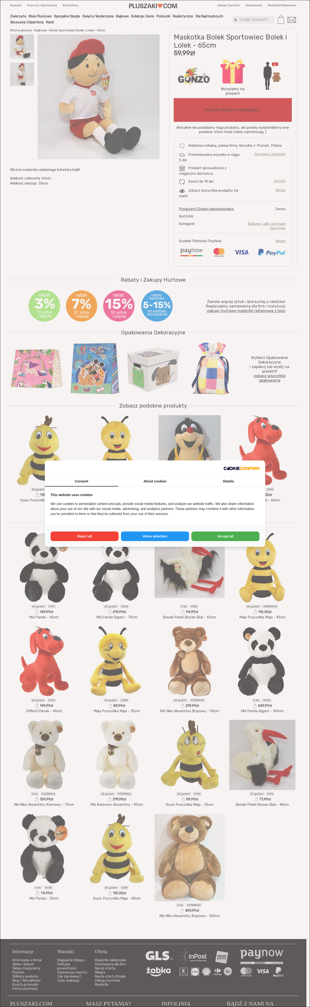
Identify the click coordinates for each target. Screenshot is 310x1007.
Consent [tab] (81, 481)
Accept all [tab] (225, 536)
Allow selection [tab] (155, 536)
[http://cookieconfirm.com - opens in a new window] (241, 468)
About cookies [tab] (155, 481)
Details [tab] (228, 481)
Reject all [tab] (84, 536)
